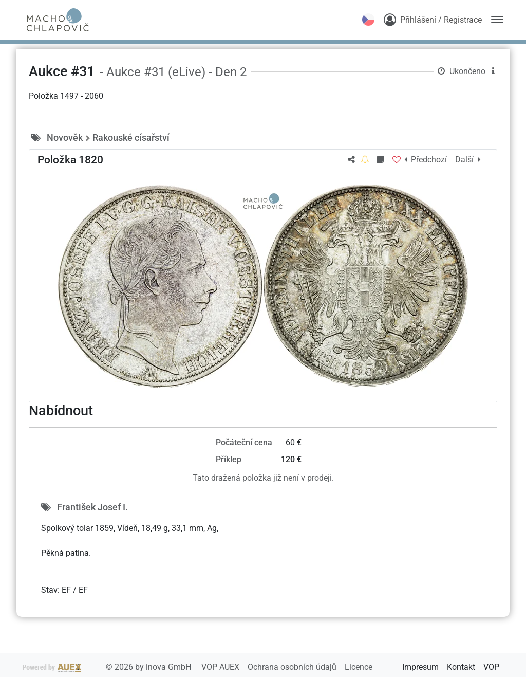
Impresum (420, 667)
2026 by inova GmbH (108, 667)
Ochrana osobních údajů (293, 667)
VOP (491, 667)
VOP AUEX (221, 667)
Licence (358, 667)
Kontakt (461, 667)
